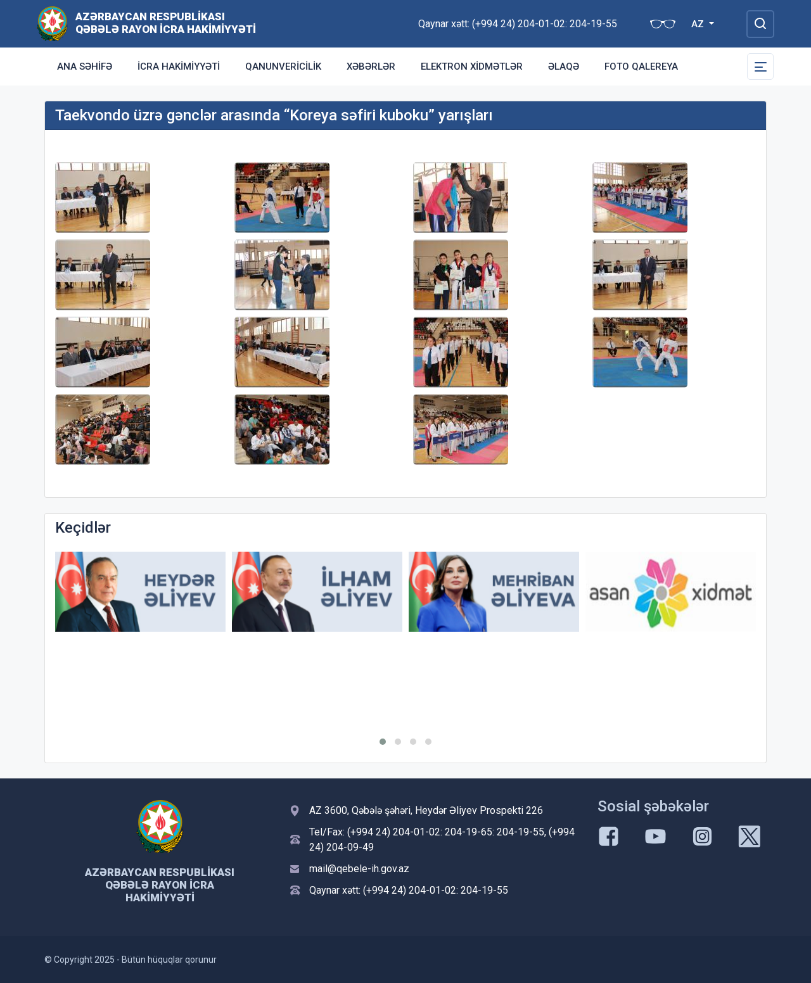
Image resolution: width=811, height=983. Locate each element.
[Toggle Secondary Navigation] (760, 66)
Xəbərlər (371, 66)
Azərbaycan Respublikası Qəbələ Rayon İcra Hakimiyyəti (165, 22)
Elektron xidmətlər (472, 66)
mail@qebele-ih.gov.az (359, 869)
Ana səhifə (84, 66)
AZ (698, 24)
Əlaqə (563, 66)
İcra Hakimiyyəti (178, 66)
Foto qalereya (641, 66)
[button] (382, 741)
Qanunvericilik (283, 66)
